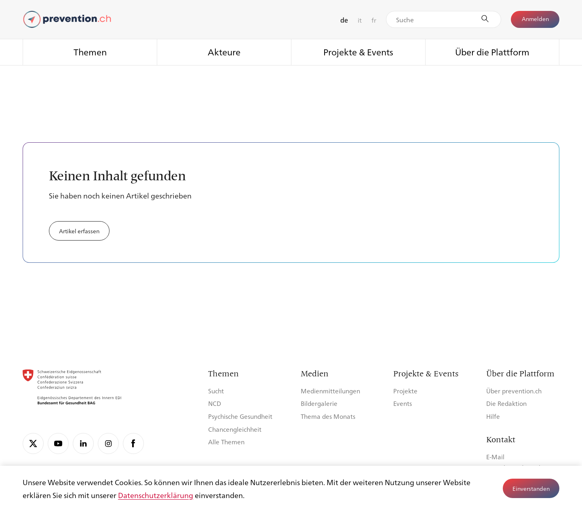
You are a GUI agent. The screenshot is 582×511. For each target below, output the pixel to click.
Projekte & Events (358, 51)
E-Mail (495, 456)
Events (402, 403)
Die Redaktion (506, 403)
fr (373, 20)
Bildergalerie (319, 403)
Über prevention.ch (514, 390)
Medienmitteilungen (330, 390)
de (344, 20)
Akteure (224, 51)
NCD (214, 403)
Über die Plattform (492, 51)
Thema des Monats (328, 416)
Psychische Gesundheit (240, 416)
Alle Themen (226, 441)
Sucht (216, 390)
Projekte (405, 390)
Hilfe (493, 416)
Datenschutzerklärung (155, 495)
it (360, 20)
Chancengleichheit (234, 429)
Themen (90, 51)
